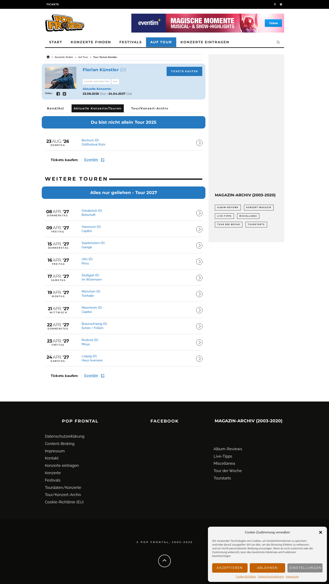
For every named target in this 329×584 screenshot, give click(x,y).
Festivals (130, 42)
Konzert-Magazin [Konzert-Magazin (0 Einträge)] (258, 207)
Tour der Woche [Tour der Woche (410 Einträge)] (228, 224)
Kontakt (52, 458)
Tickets (52, 4)
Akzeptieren (230, 568)
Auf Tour (161, 42)
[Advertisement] (246, 123)
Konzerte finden (91, 42)
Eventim (91, 160)
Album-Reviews (228, 449)
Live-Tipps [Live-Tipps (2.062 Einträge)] (224, 216)
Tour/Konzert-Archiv (63, 494)
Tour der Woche (228, 471)
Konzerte (53, 473)
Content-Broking (59, 443)
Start (55, 42)
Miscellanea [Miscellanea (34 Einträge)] (248, 216)
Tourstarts (222, 478)
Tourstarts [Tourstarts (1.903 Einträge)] (256, 224)
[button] (321, 532)
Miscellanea (224, 463)
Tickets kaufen (184, 71)
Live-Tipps (223, 456)
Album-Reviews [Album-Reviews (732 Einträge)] (228, 207)
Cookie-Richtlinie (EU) (64, 502)
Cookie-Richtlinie (246, 576)
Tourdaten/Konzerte (63, 487)
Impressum (292, 576)
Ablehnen (267, 568)
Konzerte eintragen (204, 42)
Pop (115, 81)
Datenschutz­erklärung (271, 576)
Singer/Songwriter (96, 81)
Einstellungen (306, 568)
